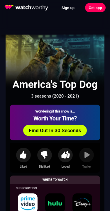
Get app (95, 8)
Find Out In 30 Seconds (55, 130)
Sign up (68, 8)
